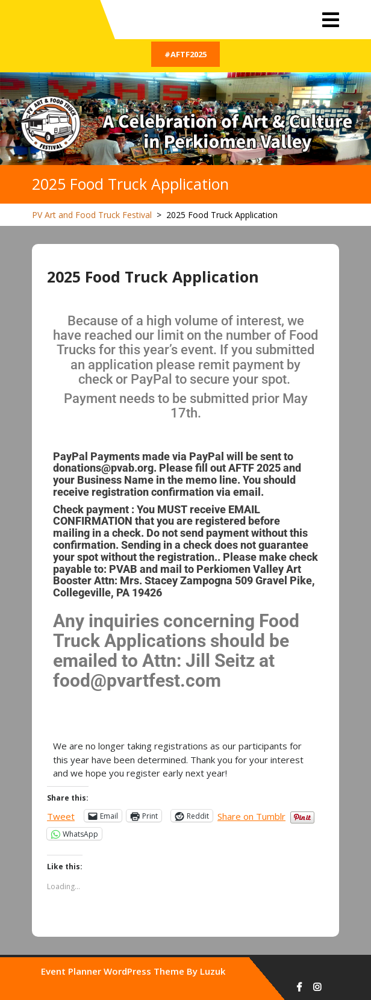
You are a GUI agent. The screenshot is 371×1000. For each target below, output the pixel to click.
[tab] (330, 20)
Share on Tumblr (251, 815)
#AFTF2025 (185, 54)
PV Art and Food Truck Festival (92, 214)
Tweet (61, 815)
